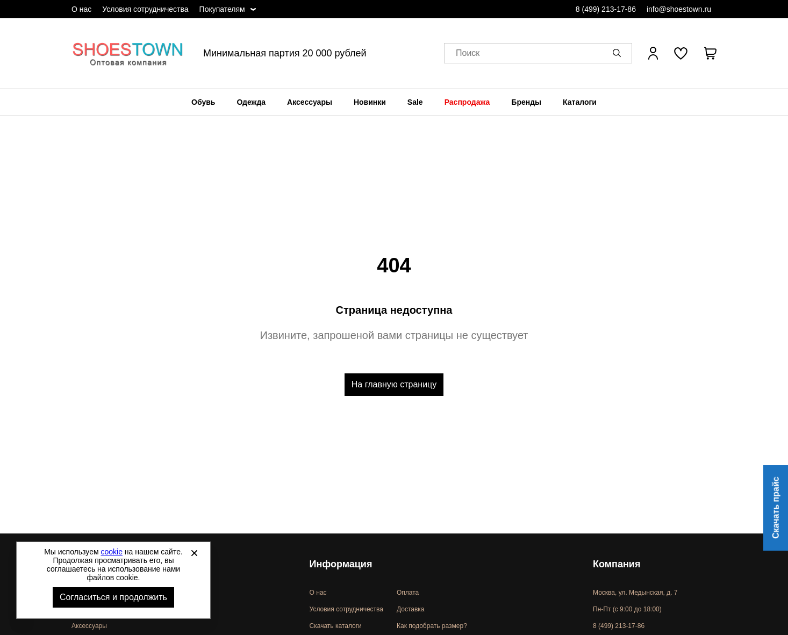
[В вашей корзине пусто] (710, 53)
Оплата (408, 592)
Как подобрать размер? (432, 626)
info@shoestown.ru (679, 9)
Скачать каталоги (336, 626)
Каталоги (580, 102)
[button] (619, 53)
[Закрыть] (194, 552)
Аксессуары (309, 102)
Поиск (467, 53)
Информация (341, 564)
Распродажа (467, 102)
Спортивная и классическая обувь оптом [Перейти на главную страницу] (127, 53)
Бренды (526, 102)
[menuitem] (203, 102)
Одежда (251, 102)
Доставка (411, 609)
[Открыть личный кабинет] (653, 53)
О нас (81, 9)
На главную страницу (394, 384)
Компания (616, 564)
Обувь (203, 102)
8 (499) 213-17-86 (606, 9)
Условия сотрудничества (145, 9)
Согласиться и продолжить (113, 597)
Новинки (370, 102)
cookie (112, 551)
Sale (415, 102)
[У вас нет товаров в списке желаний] (680, 53)
